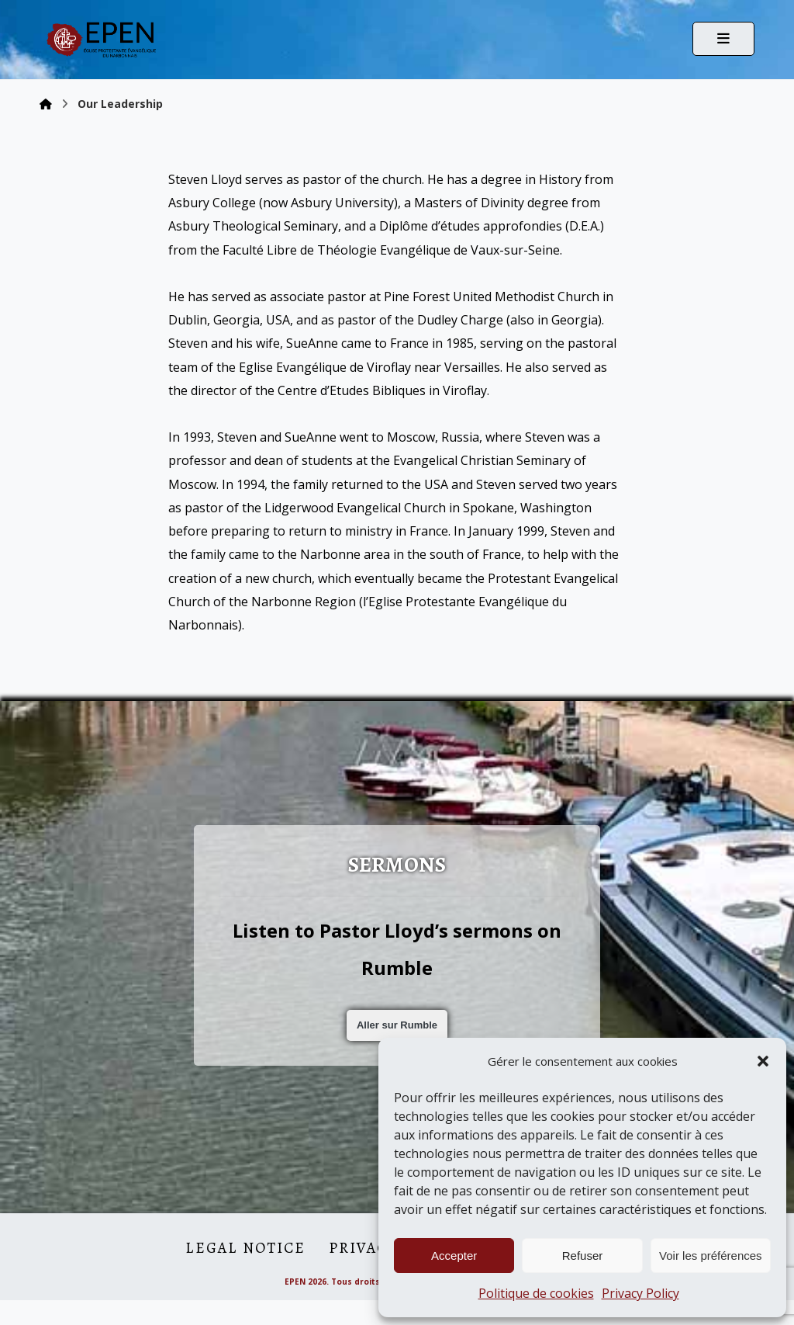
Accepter (454, 1255)
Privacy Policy (640, 1293)
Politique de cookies (536, 1293)
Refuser (582, 1255)
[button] (763, 1061)
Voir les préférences (710, 1255)
